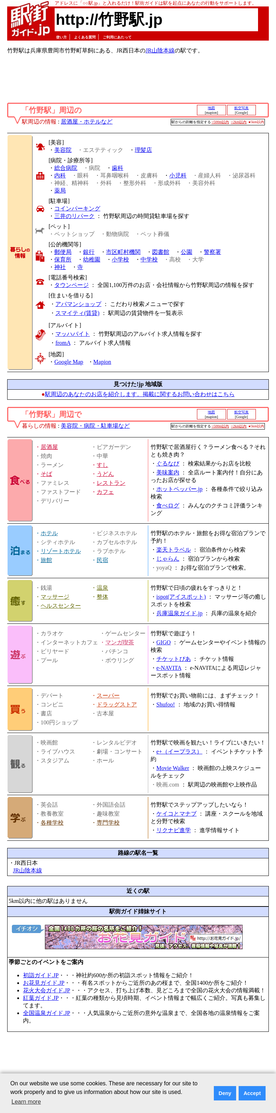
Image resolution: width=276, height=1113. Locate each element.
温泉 (102, 588)
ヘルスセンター (61, 606)
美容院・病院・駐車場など (95, 426)
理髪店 (143, 150)
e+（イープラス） (179, 751)
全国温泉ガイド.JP (46, 1013)
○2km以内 (239, 122)
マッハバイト (72, 334)
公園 (186, 252)
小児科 (178, 175)
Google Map (68, 362)
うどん (105, 474)
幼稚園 (91, 259)
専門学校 (108, 823)
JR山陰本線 (160, 50)
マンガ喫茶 (119, 642)
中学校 (149, 259)
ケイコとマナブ (176, 814)
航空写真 (241, 108)
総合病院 (65, 168)
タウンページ (71, 285)
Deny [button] (224, 1093)
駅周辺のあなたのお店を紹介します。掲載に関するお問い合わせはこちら (140, 394)
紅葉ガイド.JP (41, 998)
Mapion (102, 362)
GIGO (163, 642)
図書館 (160, 252)
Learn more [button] (26, 1102)
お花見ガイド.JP (43, 983)
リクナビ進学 (173, 830)
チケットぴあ (173, 659)
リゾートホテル (61, 551)
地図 (211, 108)
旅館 (46, 560)
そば (46, 474)
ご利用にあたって (117, 37)
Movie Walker (172, 768)
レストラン (111, 483)
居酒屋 (49, 447)
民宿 (102, 560)
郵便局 (63, 252)
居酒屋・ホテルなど (86, 122)
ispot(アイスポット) (181, 597)
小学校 (120, 259)
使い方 (61, 37)
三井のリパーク (74, 216)
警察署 (212, 252)
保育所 (63, 259)
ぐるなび (167, 463)
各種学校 (52, 823)
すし (102, 465)
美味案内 (167, 472)
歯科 (117, 168)
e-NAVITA (168, 668)
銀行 (89, 252)
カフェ (105, 492)
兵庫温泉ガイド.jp (179, 613)
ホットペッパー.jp (179, 489)
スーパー (108, 695)
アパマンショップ (78, 304)
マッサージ (55, 597)
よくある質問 (85, 37)
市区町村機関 (123, 252)
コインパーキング (77, 208)
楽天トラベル (173, 550)
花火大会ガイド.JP (46, 990)
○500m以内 (220, 122)
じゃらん (167, 559)
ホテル (49, 533)
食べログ (167, 505)
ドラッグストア (117, 704)
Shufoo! (165, 704)
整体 (102, 597)
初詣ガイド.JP (41, 975)
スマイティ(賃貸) (77, 313)
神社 (60, 267)
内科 (60, 175)
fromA (62, 343)
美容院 (63, 150)
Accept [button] (252, 1093)
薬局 (60, 190)
